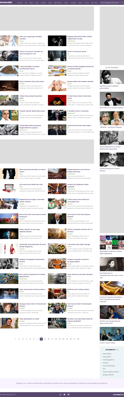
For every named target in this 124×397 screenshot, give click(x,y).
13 (59, 339)
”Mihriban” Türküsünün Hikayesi (111, 127)
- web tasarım (106, 354)
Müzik (31, 3)
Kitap (50, 3)
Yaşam (66, 3)
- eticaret (105, 363)
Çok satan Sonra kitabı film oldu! (31, 184)
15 (67, 339)
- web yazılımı (106, 357)
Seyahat (73, 3)
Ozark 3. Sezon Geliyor (107, 343)
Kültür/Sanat (58, 3)
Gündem (20, 3)
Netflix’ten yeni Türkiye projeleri (78, 289)
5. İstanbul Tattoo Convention (78, 111)
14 (63, 339)
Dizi (26, 3)
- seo (103, 369)
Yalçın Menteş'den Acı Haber (29, 319)
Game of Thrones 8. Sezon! (76, 52)
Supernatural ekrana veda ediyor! (79, 125)
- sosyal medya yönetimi (110, 372)
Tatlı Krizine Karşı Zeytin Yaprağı (78, 244)
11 (52, 339)
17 (74, 339)
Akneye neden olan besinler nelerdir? (80, 81)
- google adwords (108, 375)
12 (56, 339)
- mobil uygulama (108, 360)
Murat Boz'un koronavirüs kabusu (111, 108)
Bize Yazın (94, 3)
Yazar (37, 3)
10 (48, 339)
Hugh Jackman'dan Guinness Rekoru (32, 289)
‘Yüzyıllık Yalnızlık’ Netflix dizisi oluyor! (32, 111)
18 (78, 339)
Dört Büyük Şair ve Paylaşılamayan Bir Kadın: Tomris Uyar (111, 275)
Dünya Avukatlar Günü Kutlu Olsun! (31, 81)
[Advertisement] (47, 18)
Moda (80, 3)
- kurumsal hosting (108, 366)
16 (70, 339)
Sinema (43, 3)
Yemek (87, 3)
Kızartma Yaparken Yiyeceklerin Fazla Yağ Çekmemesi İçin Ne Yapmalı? (111, 299)
